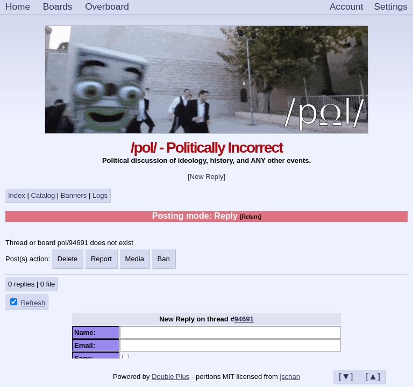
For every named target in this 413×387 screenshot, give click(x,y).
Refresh (33, 303)
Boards (58, 6)
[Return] (250, 217)
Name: (86, 332)
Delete (68, 259)
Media (134, 259)
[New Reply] (206, 177)
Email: (86, 345)
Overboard (107, 6)
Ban (164, 259)
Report (101, 259)
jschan (290, 376)
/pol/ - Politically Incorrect (207, 147)
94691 (244, 319)
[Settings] (391, 7)
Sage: (85, 358)
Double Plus (170, 376)
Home (17, 6)
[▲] (373, 376)
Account (346, 6)
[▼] (346, 376)
